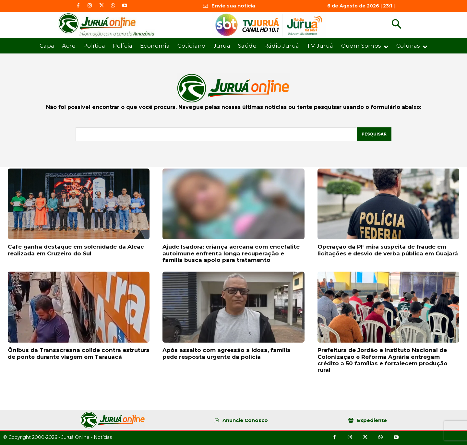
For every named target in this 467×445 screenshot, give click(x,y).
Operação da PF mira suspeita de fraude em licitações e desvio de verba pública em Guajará (387, 249)
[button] (396, 25)
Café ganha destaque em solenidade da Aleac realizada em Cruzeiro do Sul (76, 249)
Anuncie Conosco (245, 420)
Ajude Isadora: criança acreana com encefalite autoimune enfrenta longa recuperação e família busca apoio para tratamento (231, 253)
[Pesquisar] (374, 134)
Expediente (372, 420)
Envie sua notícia (233, 6)
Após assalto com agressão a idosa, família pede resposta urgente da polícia (226, 353)
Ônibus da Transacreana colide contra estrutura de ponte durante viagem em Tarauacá (79, 353)
